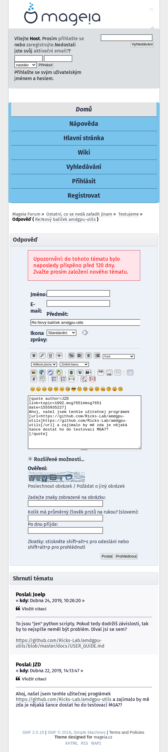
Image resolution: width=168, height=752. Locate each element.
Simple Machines (89, 732)
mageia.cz (103, 737)
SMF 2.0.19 (33, 732)
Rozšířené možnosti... (59, 459)
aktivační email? (51, 51)
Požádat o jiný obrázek (101, 486)
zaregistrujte (40, 45)
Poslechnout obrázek (50, 486)
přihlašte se (71, 38)
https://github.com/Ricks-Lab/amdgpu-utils (64, 699)
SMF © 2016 (59, 732)
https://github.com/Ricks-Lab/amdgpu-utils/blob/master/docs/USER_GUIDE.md (60, 643)
